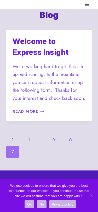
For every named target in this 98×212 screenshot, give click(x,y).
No (41, 204)
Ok (29, 204)
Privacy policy (62, 204)
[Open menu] (87, 4)
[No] (91, 195)
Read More (28, 111)
